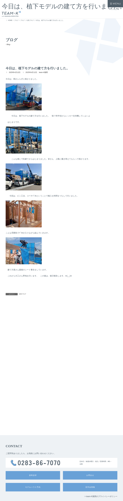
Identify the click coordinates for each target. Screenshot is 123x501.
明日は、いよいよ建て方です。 (44, 305)
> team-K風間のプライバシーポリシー (101, 394)
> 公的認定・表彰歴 (79, 493)
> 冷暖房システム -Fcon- (58, 500)
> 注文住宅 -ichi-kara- (35, 490)
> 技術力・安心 (55, 493)
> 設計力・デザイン (56, 490)
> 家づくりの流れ (78, 490)
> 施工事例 (9, 495)
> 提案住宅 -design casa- (36, 493)
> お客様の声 (10, 499)
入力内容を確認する (61, 468)
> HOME (8, 487)
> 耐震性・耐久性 (56, 497)
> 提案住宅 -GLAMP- (34, 497)
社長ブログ (22, 294)
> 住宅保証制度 (77, 497)
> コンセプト (10, 491)
